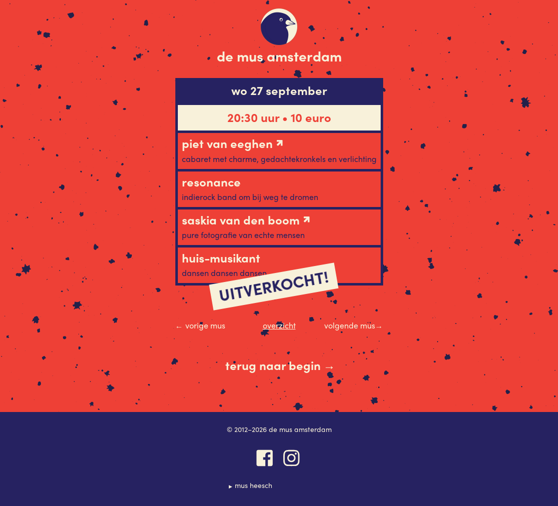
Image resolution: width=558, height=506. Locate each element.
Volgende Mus (353, 326)
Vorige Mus (200, 326)
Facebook (265, 458)
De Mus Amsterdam (279, 56)
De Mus (279, 27)
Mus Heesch (253, 485)
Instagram (292, 458)
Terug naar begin (280, 365)
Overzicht (279, 325)
